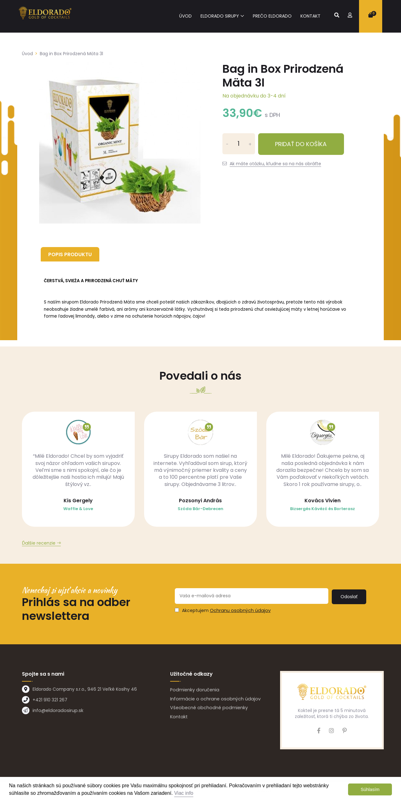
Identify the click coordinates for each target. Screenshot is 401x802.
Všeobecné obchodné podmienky (207, 708)
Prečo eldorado (272, 16)
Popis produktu (71, 254)
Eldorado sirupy (219, 16)
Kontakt (310, 16)
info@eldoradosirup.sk (57, 712)
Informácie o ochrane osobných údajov (213, 700)
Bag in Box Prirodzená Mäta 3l (71, 53)
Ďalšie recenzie (38, 544)
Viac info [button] (183, 793)
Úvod (185, 16)
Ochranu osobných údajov (239, 611)
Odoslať (349, 597)
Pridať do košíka (307, 144)
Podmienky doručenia (194, 691)
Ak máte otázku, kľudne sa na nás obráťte (275, 164)
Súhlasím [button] (370, 789)
